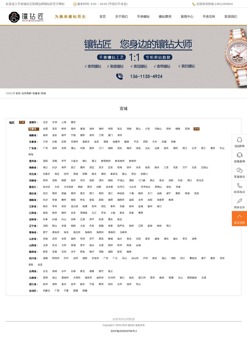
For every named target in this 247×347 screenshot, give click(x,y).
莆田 (82, 135)
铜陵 (177, 128)
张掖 (173, 141)
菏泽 (82, 238)
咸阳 (110, 251)
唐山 (124, 174)
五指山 (204, 167)
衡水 (94, 174)
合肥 (45, 128)
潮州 (175, 148)
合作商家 (26, 93)
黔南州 (132, 161)
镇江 (159, 206)
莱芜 (101, 238)
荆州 (101, 193)
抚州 (54, 212)
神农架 (120, 193)
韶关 (166, 148)
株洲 (171, 199)
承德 (75, 174)
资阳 (30, 264)
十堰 (131, 193)
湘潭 (110, 199)
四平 (91, 219)
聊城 (110, 238)
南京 (45, 206)
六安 (147, 128)
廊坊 (103, 174)
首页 (102, 16)
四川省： (34, 258)
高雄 (54, 271)
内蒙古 (46, 290)
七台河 (132, 186)
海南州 (88, 232)
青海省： (34, 232)
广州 (45, 148)
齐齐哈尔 (145, 186)
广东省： (34, 148)
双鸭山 (158, 186)
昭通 (171, 277)
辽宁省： (34, 226)
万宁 (185, 167)
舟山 (138, 284)
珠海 (30, 154)
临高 (147, 167)
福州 (45, 135)
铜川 (91, 251)
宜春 (131, 212)
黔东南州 (120, 161)
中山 (222, 148)
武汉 (45, 193)
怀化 (82, 199)
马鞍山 (158, 128)
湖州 (54, 284)
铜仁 (85, 161)
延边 (119, 219)
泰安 (147, 238)
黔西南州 (106, 161)
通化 (110, 219)
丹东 (91, 225)
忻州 (119, 245)
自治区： (34, 290)
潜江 (110, 193)
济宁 (91, 238)
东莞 (64, 148)
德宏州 (88, 277)
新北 (82, 271)
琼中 (129, 167)
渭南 (101, 251)
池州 (91, 128)
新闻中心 (187, 16)
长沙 (45, 199)
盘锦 (150, 225)
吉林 (73, 219)
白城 (54, 219)
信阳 (171, 180)
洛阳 (91, 180)
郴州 (64, 199)
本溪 (64, 225)
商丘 (152, 180)
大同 (64, 245)
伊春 (178, 186)
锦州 (131, 225)
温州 (129, 284)
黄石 (82, 193)
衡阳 (73, 199)
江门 (101, 148)
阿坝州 (55, 258)
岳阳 (150, 199)
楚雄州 (65, 277)
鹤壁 (64, 180)
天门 (150, 193)
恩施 (64, 193)
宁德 (73, 135)
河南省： (34, 180)
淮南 (129, 128)
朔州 (110, 245)
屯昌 (175, 167)
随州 (140, 193)
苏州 (94, 206)
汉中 (73, 251)
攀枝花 (193, 258)
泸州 (145, 258)
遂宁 (203, 258)
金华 (73, 284)
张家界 (160, 199)
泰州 (112, 206)
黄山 (138, 128)
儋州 (82, 167)
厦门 (110, 135)
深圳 (54, 148)
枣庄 (185, 238)
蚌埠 (64, 128)
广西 (57, 290)
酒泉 (106, 141)
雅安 (212, 258)
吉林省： (34, 219)
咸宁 (168, 193)
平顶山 (120, 180)
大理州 (76, 277)
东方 (101, 167)
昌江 (73, 167)
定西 (64, 141)
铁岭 (159, 225)
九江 (94, 212)
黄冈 (73, 193)
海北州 (76, 232)
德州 (73, 238)
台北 (45, 271)
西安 (45, 251)
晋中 (82, 245)
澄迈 (91, 167)
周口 (189, 180)
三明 (101, 135)
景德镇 (83, 212)
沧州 (66, 174)
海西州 (100, 232)
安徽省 (36, 93)
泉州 (91, 135)
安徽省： (34, 129)
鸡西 (98, 186)
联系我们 (231, 16)
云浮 (194, 148)
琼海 (119, 167)
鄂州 (54, 193)
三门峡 (141, 180)
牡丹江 (121, 186)
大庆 (57, 186)
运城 (138, 245)
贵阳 (45, 161)
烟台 (175, 238)
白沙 (54, 167)
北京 (45, 122)
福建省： (34, 135)
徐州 (131, 206)
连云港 (74, 206)
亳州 (73, 128)
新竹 (101, 271)
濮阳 (131, 180)
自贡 (40, 264)
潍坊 (166, 238)
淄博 (194, 238)
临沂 (119, 238)
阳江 (185, 148)
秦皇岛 (114, 174)
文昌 (194, 167)
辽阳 (140, 225)
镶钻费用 (165, 16)
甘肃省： (34, 141)
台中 (64, 271)
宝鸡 (64, 251)
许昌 (180, 180)
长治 (54, 245)
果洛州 (55, 232)
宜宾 (222, 258)
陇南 (126, 141)
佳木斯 (109, 186)
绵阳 (173, 258)
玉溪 (203, 277)
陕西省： (34, 252)
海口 (45, 167)
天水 (154, 141)
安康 (54, 251)
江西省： (34, 213)
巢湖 (82, 128)
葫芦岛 (120, 225)
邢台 (133, 174)
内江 (182, 258)
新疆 (75, 290)
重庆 (73, 122)
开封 (82, 180)
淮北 (119, 128)
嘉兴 (64, 284)
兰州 (45, 141)
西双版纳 (192, 277)
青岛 (129, 238)
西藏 (85, 290)
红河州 (111, 277)
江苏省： (34, 206)
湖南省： (34, 200)
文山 (180, 277)
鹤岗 (80, 186)
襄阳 (177, 193)
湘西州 (120, 199)
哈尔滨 (46, 186)
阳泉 (129, 245)
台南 (73, 271)
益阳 (131, 199)
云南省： (34, 277)
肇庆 (212, 148)
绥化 (168, 186)
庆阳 (145, 141)
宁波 (91, 284)
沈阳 (45, 225)
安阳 (54, 180)
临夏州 (116, 141)
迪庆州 (100, 277)
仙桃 (159, 193)
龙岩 (54, 135)
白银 (54, 141)
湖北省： (34, 193)
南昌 (45, 212)
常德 (54, 199)
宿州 (168, 128)
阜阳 (110, 128)
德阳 (85, 258)
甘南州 (74, 141)
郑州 (45, 180)
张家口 (144, 174)
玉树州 (123, 232)
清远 (138, 148)
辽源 (82, 219)
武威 (164, 141)
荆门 (91, 193)
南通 (85, 206)
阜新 (110, 225)
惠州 (91, 148)
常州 (54, 206)
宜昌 (196, 193)
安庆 (54, 128)
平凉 (136, 141)
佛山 (73, 148)
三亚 (166, 167)
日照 (138, 238)
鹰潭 (140, 212)
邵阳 (101, 199)
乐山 (124, 258)
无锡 (122, 206)
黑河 (89, 186)
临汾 (91, 245)
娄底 (91, 199)
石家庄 (46, 174)
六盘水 (74, 161)
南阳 (110, 180)
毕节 (64, 161)
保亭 (64, 167)
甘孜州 (95, 258)
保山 (54, 277)
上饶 (112, 212)
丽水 (82, 284)
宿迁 (103, 206)
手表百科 (209, 16)
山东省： (34, 239)
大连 (82, 225)
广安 (106, 258)
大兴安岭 (68, 186)
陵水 (157, 167)
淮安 (64, 206)
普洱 (152, 277)
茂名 (119, 148)
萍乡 (103, 212)
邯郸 (85, 174)
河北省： (34, 174)
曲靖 (161, 277)
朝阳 (73, 225)
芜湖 (187, 128)
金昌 (96, 141)
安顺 (54, 161)
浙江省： (34, 284)
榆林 (129, 251)
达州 (75, 258)
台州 (119, 284)
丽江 (122, 277)
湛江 (203, 148)
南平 (64, 135)
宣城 (43, 93)
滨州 (54, 238)
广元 (115, 258)
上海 (64, 122)
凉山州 (135, 258)
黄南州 (111, 232)
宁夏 (66, 290)
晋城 (73, 245)
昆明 (45, 277)
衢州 (101, 284)
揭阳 (110, 148)
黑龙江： (34, 187)
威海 (157, 238)
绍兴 (110, 284)
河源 (82, 148)
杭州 (45, 284)
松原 (101, 219)
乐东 (138, 167)
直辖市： (34, 122)
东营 (64, 238)
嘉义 (110, 271)
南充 (154, 258)
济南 (45, 238)
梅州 (129, 148)
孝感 (187, 193)
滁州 (101, 128)
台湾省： (34, 271)
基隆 (91, 271)
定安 (110, 167)
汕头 (147, 148)
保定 (57, 174)
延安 (119, 251)
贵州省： (34, 161)
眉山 (164, 258)
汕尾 (157, 148)
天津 (54, 122)
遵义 (94, 161)
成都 (45, 258)
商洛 (82, 251)
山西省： (34, 245)
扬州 (150, 206)
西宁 (45, 232)
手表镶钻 (143, 16)
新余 (122, 212)
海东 (66, 232)
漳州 (119, 135)
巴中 (66, 258)
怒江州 (142, 277)
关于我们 (121, 16)
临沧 (131, 277)
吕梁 (101, 245)
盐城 (140, 206)
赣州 (64, 212)
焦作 (73, 180)
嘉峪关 (86, 141)
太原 (45, 245)
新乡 (161, 180)
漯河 (101, 180)
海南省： (34, 167)
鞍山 (54, 225)
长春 (45, 219)
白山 (64, 219)
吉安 (73, 212)
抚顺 (101, 225)
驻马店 (200, 180)
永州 (140, 199)
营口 (168, 225)
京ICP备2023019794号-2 (124, 331)
